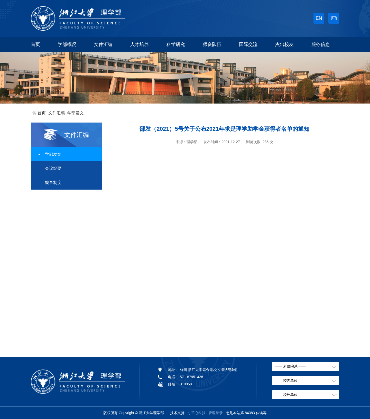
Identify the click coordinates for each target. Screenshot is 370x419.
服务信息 (320, 44)
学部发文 (75, 113)
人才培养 (139, 44)
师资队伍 (212, 44)
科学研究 (175, 44)
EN (319, 18)
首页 (35, 44)
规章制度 (53, 182)
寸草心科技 (197, 413)
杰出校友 (284, 44)
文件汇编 (103, 44)
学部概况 (67, 44)
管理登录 (215, 413)
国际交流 (248, 44)
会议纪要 (53, 168)
